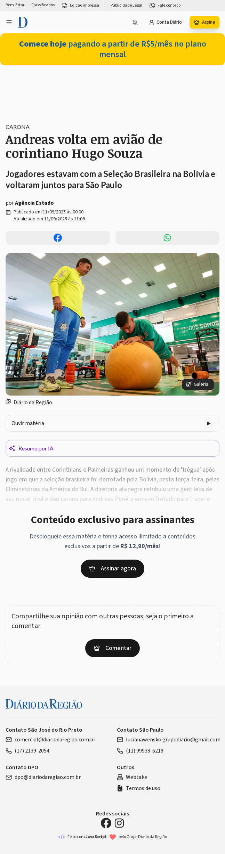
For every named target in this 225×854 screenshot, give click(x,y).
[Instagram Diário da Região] (119, 823)
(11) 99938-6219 (140, 751)
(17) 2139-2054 (27, 751)
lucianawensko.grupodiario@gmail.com (168, 739)
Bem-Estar (15, 5)
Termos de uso (138, 788)
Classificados (43, 5)
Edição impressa (80, 5)
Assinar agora (112, 568)
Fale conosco (164, 5)
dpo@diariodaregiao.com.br (43, 777)
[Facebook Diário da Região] (106, 823)
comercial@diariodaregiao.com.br (50, 739)
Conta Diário (165, 22)
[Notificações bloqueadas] (135, 22)
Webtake (132, 777)
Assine (204, 22)
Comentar (112, 648)
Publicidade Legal (126, 5)
